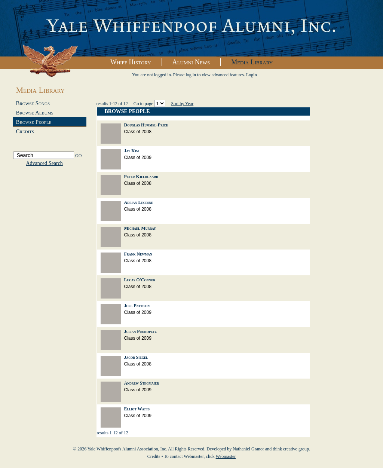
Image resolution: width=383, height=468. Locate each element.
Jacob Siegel (136, 357)
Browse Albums (34, 113)
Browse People (34, 122)
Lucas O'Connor (140, 279)
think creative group (291, 449)
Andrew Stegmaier (141, 383)
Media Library (252, 62)
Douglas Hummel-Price (146, 125)
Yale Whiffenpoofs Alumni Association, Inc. (191, 28)
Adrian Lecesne (138, 202)
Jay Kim (131, 150)
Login (251, 74)
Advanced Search (44, 163)
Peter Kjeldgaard (141, 176)
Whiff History (130, 62)
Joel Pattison (137, 305)
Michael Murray (140, 228)
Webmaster (226, 456)
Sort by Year (182, 103)
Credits (25, 131)
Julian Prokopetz (140, 331)
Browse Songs (33, 103)
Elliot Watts (137, 409)
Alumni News (191, 62)
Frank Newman (138, 254)
